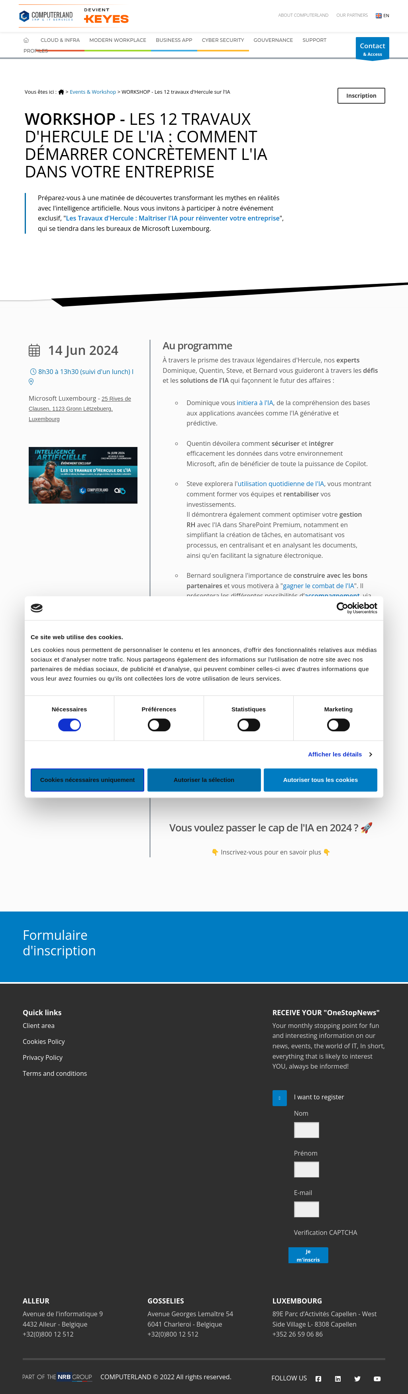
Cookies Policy (44, 1041)
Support (314, 40)
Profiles (36, 51)
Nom (301, 1113)
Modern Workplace (117, 40)
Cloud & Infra (60, 40)
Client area (39, 1025)
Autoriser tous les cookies (320, 779)
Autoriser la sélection (204, 779)
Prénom (306, 1153)
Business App (174, 40)
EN (382, 15)
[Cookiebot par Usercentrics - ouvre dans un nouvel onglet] (342, 608)
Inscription (361, 95)
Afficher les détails (335, 754)
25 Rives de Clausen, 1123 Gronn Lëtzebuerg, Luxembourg (80, 409)
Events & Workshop (93, 91)
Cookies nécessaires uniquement (87, 779)
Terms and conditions (55, 1073)
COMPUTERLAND (125, 1376)
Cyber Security (223, 40)
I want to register (319, 1097)
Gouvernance (273, 40)
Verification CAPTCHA (325, 1232)
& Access (372, 50)
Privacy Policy (43, 1057)
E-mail (303, 1192)
